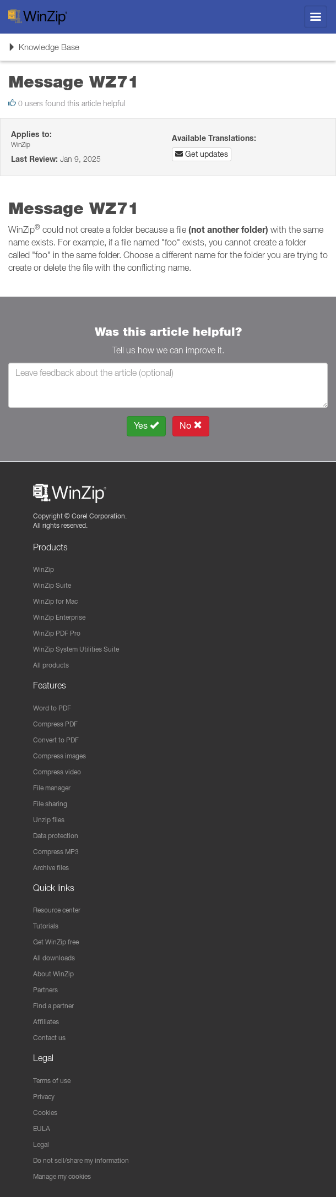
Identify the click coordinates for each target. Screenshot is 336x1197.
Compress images (59, 756)
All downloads (54, 958)
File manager (52, 788)
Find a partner (53, 1006)
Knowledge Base (43, 51)
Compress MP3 (56, 852)
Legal (41, 1144)
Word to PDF (52, 708)
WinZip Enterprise (59, 617)
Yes (146, 425)
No (191, 425)
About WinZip (53, 974)
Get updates (201, 154)
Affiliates (46, 1022)
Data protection (55, 836)
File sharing (50, 804)
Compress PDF (55, 724)
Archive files (51, 867)
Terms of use (52, 1080)
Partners (45, 990)
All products (51, 665)
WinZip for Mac (55, 601)
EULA (41, 1128)
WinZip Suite (52, 585)
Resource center (56, 910)
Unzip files (48, 820)
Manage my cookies (62, 1176)
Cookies (45, 1112)
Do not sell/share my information (81, 1160)
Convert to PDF (56, 740)
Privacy (44, 1096)
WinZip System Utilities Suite (76, 649)
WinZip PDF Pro (56, 633)
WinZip (43, 569)
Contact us (49, 1038)
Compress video (57, 772)
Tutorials (45, 926)
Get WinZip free (56, 942)
